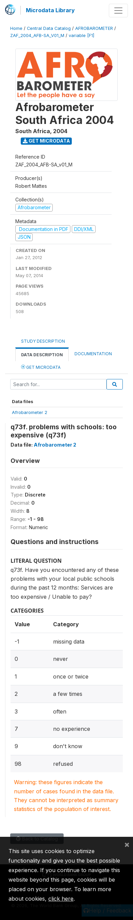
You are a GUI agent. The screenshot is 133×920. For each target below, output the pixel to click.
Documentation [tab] (93, 353)
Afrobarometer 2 (29, 412)
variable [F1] (81, 35)
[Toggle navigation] (118, 10)
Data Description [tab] (42, 354)
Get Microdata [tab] (41, 367)
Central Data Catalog (49, 28)
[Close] (127, 844)
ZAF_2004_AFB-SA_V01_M (37, 35)
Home (16, 28)
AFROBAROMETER (94, 28)
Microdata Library (50, 10)
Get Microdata (46, 141)
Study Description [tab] (43, 341)
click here (60, 898)
